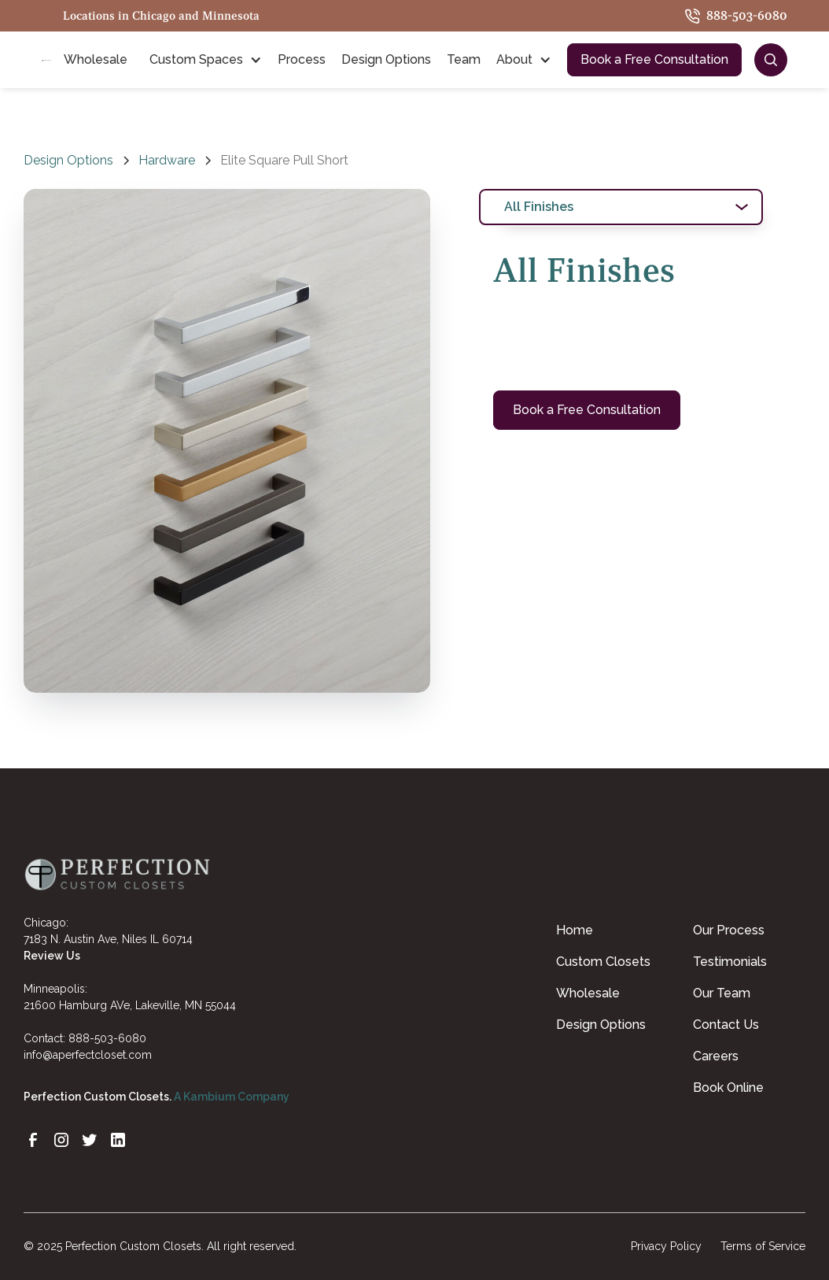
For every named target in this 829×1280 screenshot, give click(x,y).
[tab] (621, 207)
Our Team (721, 993)
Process (302, 59)
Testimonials (730, 961)
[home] (47, 59)
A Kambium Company (231, 1096)
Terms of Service (762, 1246)
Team (464, 59)
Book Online (728, 1087)
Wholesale (588, 993)
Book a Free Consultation (654, 59)
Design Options (386, 59)
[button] (99, 60)
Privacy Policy (666, 1246)
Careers (716, 1056)
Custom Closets (603, 961)
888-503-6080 (107, 1038)
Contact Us (726, 1024)
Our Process (729, 930)
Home (574, 930)
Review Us (52, 955)
